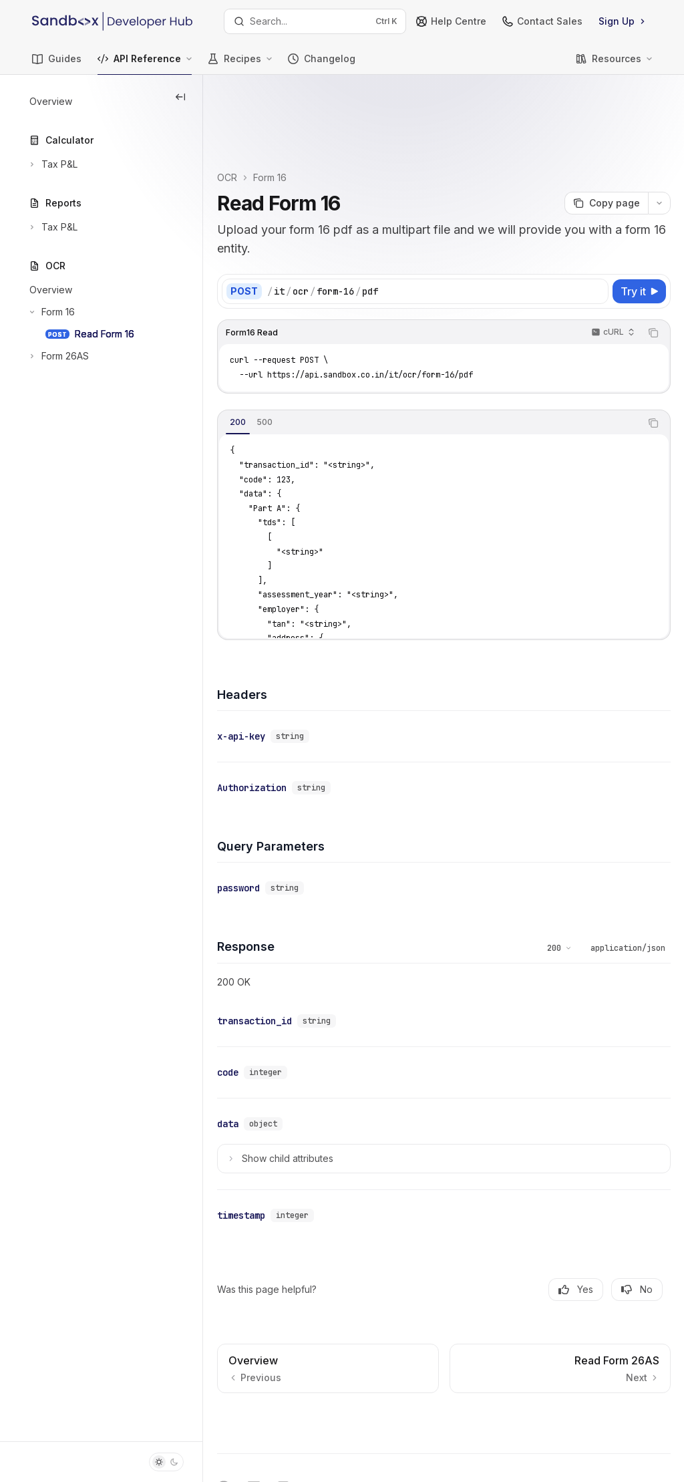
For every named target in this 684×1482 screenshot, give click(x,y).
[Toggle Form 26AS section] (58, 356)
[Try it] (639, 223)
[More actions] (659, 135)
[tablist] (454, 354)
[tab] (288, 354)
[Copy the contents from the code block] (653, 264)
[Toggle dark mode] (166, 1462)
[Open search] (315, 21)
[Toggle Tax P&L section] (52, 164)
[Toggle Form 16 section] (51, 312)
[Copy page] (606, 135)
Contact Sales (542, 21)
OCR (277, 109)
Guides (56, 64)
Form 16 (320, 109)
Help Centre (451, 21)
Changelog (321, 64)
